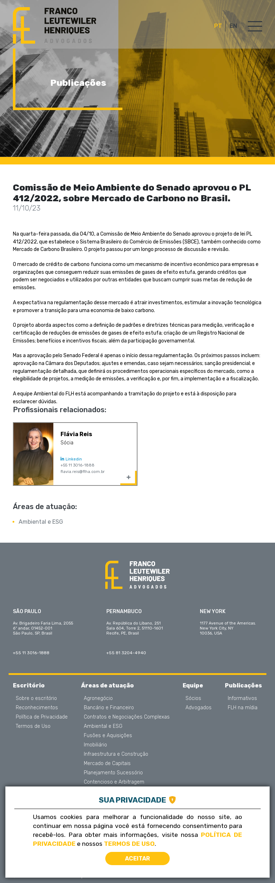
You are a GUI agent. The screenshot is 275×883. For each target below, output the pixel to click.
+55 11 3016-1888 (78, 465)
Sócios (193, 698)
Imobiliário (95, 745)
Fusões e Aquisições (108, 735)
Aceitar (137, 858)
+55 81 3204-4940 (126, 652)
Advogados (198, 707)
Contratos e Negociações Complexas (127, 717)
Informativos (242, 698)
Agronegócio (98, 698)
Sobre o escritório (36, 698)
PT (218, 26)
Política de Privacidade (42, 717)
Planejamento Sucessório (113, 772)
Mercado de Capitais (107, 763)
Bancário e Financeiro (109, 707)
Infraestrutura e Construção (116, 754)
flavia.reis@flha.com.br (83, 471)
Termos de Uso (33, 726)
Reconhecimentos (37, 707)
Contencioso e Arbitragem (114, 782)
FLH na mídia (242, 707)
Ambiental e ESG (41, 521)
